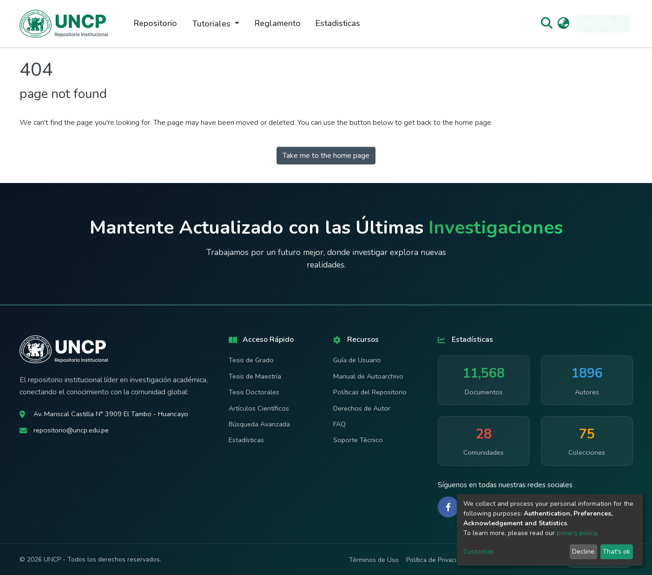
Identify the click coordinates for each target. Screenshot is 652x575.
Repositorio (155, 23)
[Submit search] (546, 23)
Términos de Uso (374, 559)
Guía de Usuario (357, 360)
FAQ (339, 424)
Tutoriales (212, 23)
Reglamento (278, 23)
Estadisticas (338, 23)
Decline (583, 551)
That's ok (616, 551)
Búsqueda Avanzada (259, 424)
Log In (599, 24)
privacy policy (576, 533)
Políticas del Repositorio (370, 392)
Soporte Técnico (358, 439)
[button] (563, 24)
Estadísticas (246, 439)
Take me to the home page (326, 155)
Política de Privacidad (436, 559)
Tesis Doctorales (254, 392)
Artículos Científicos (259, 408)
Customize (478, 551)
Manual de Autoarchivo (368, 376)
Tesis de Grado (251, 360)
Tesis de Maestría (255, 376)
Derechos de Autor (361, 408)
